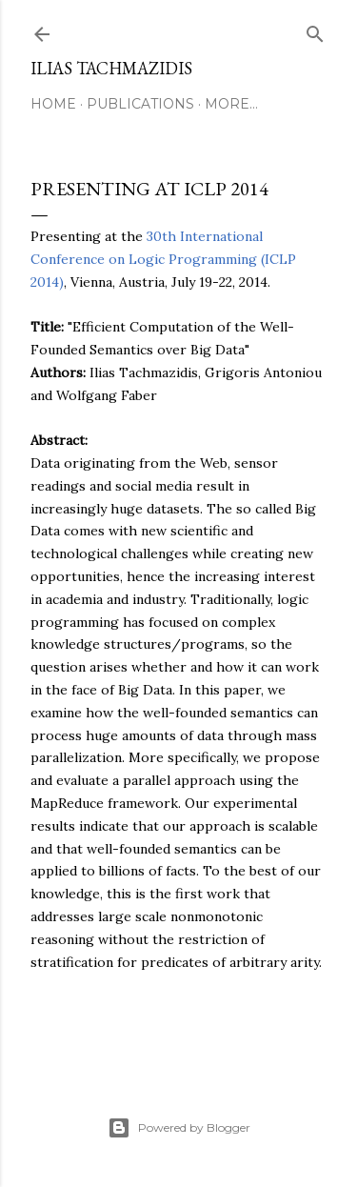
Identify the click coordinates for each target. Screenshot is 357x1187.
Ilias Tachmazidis (111, 68)
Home (53, 103)
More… (231, 103)
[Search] (315, 30)
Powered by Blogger (179, 1128)
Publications (140, 103)
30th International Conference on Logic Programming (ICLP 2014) (163, 259)
